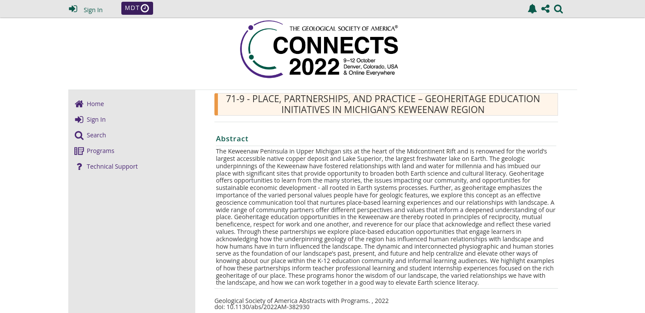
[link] (532, 8)
